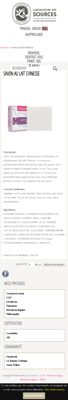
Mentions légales (15, 310)
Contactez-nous (15, 293)
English (40, 29)
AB (8, 337)
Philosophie (12, 314)
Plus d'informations (55, 389)
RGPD (43, 379)
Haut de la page (54, 375)
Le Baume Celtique (16, 360)
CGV (9, 297)
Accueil (4, 47)
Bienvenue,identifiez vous (34, 55)
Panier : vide (34, 61)
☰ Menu (34, 65)
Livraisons (11, 301)
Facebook (11, 356)
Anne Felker (13, 365)
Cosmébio (12, 333)
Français (25, 29)
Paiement (11, 305)
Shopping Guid (33, 35)
